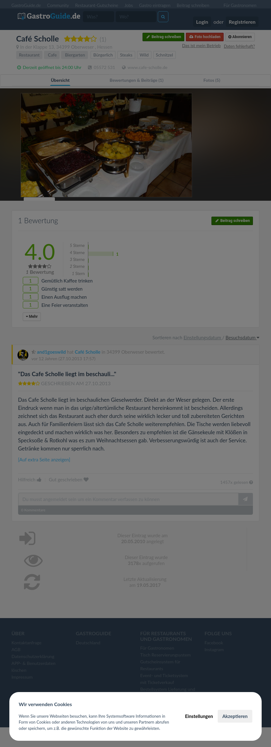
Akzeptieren (235, 716)
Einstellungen (199, 716)
